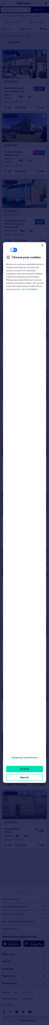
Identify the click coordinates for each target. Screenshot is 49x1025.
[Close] (42, 245)
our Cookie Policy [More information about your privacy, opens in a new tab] (30, 289)
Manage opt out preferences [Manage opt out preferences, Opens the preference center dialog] (24, 757)
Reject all (24, 777)
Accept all (24, 769)
